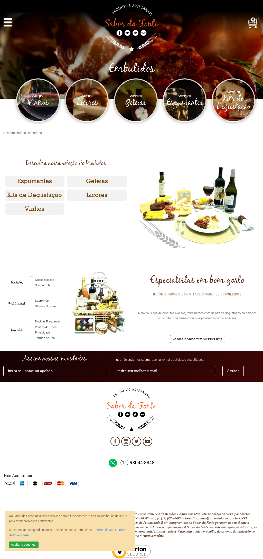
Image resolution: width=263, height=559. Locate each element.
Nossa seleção (44, 280)
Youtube (148, 440)
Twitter (137, 440)
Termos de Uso (104, 530)
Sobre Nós (42, 300)
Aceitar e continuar (24, 544)
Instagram (126, 440)
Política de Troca (46, 327)
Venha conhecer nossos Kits (197, 339)
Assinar (233, 371)
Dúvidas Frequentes (48, 321)
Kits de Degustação (34, 195)
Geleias (97, 181)
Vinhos (34, 209)
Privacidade (42, 332)
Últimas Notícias (45, 306)
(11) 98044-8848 (137, 462)
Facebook (115, 440)
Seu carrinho (43, 285)
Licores (97, 195)
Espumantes (34, 181)
